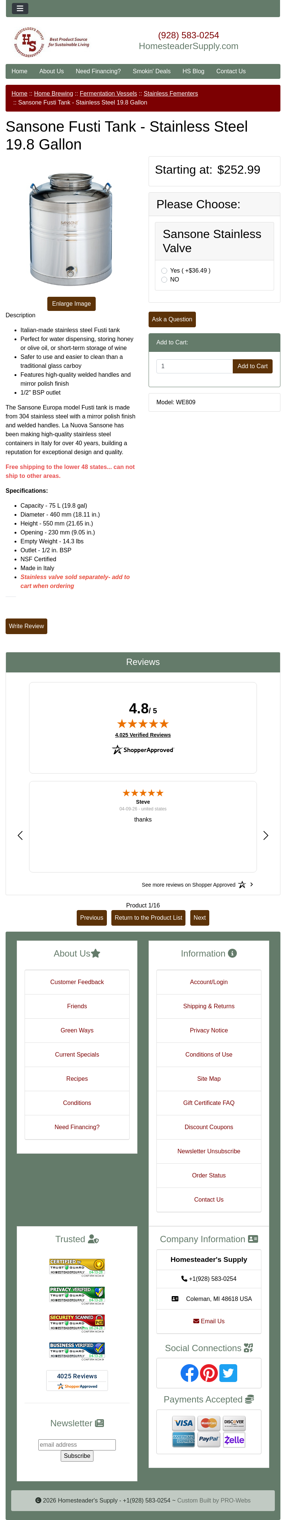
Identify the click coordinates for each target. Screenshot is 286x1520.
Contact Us (231, 71)
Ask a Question (172, 319)
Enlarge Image (71, 304)
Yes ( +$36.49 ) (190, 270)
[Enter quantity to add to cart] (194, 366)
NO (174, 279)
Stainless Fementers (171, 93)
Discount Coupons (209, 1127)
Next (200, 918)
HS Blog (193, 71)
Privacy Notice (209, 1030)
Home (20, 71)
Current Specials (77, 1054)
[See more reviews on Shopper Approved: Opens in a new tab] (188, 884)
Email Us (209, 1321)
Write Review (26, 626)
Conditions (77, 1103)
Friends (77, 1006)
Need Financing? (98, 71)
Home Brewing (53, 93)
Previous (91, 918)
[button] (20, 835)
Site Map (208, 1079)
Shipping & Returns (209, 1006)
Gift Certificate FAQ (209, 1103)
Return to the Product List (148, 918)
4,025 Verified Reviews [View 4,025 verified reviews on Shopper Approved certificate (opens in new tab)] (143, 734)
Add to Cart (253, 366)
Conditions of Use (208, 1054)
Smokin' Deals (152, 71)
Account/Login (209, 982)
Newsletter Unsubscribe (209, 1151)
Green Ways (77, 1030)
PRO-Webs (235, 1500)
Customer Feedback (77, 982)
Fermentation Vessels (108, 93)
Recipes (77, 1079)
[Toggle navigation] (20, 8)
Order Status (209, 1175)
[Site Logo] (52, 42)
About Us (51, 71)
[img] (143, 723)
